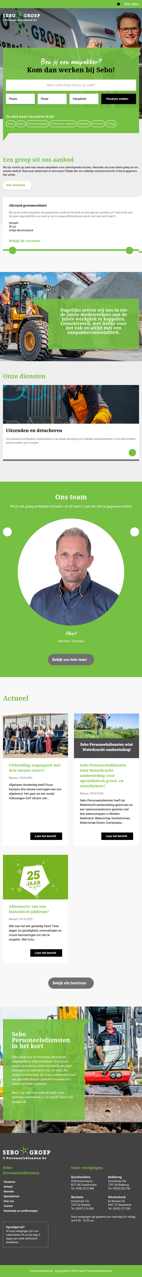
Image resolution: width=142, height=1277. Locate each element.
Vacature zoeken (117, 99)
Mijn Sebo (131, 4)
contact (17, 1101)
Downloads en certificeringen (21, 1210)
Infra (21, 123)
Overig (111, 123)
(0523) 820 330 (121, 1188)
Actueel (8, 1186)
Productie (98, 123)
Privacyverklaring (41, 1271)
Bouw (11, 123)
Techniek (84, 123)
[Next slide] (129, 250)
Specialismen (11, 1196)
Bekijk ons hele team (69, 659)
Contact (8, 1205)
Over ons (9, 1201)
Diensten (9, 1191)
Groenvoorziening (37, 123)
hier (5, 174)
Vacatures (9, 1181)
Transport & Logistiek (63, 123)
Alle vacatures (15, 185)
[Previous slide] (12, 250)
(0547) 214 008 (84, 1208)
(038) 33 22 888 (85, 1188)
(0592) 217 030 (121, 1208)
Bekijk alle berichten (70, 983)
